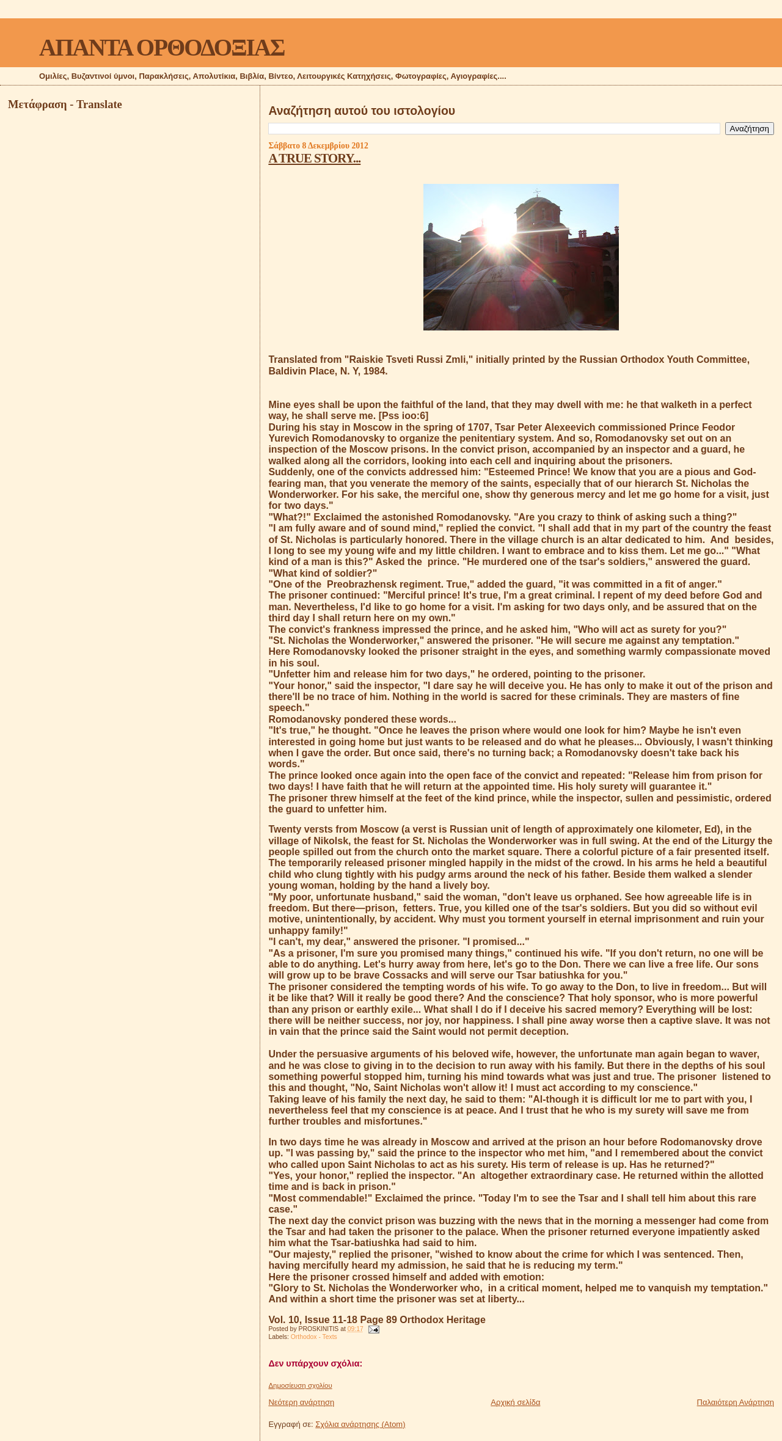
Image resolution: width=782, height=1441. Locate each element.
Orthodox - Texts (314, 1336)
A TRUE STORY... (314, 158)
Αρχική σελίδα (515, 1402)
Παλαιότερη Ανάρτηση (735, 1402)
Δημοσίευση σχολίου (300, 1385)
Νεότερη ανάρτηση (301, 1402)
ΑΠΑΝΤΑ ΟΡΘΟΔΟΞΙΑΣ (161, 47)
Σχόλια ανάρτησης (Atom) (360, 1424)
